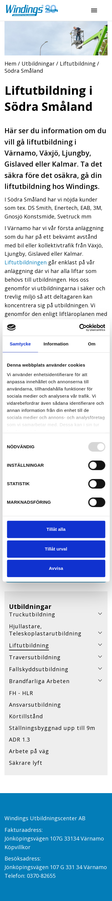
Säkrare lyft (25, 762)
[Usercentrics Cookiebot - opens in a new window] (79, 327)
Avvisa (56, 568)
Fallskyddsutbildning (38, 669)
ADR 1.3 (19, 739)
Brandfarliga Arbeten (39, 681)
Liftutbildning (78, 63)
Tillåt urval (56, 548)
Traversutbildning (35, 657)
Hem (10, 63)
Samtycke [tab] (20, 343)
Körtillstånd (26, 716)
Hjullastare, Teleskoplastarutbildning (45, 630)
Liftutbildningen (25, 262)
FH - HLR (21, 693)
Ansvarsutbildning (35, 704)
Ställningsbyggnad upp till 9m (52, 727)
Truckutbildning (32, 614)
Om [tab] (92, 343)
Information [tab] (56, 343)
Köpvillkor (17, 847)
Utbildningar (38, 63)
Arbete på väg (29, 751)
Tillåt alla (56, 529)
